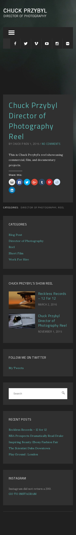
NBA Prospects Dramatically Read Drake (36, 436)
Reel (61, 207)
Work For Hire (19, 259)
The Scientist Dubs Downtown (29, 448)
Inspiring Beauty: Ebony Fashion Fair (33, 442)
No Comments (51, 144)
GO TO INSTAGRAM (22, 494)
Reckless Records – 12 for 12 (52, 296)
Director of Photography (38, 207)
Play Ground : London (23, 454)
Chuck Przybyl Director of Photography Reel (52, 320)
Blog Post (15, 235)
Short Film (16, 253)
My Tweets (16, 368)
